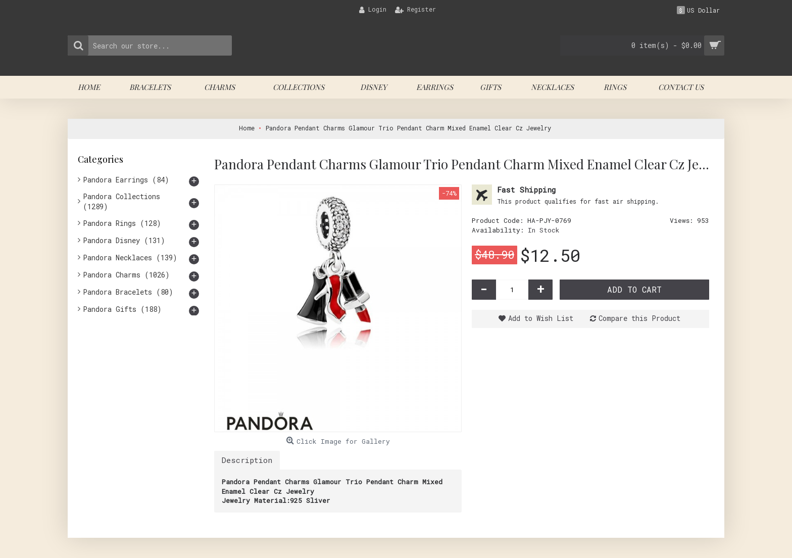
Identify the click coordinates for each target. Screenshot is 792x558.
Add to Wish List (540, 318)
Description (247, 460)
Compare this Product (639, 318)
